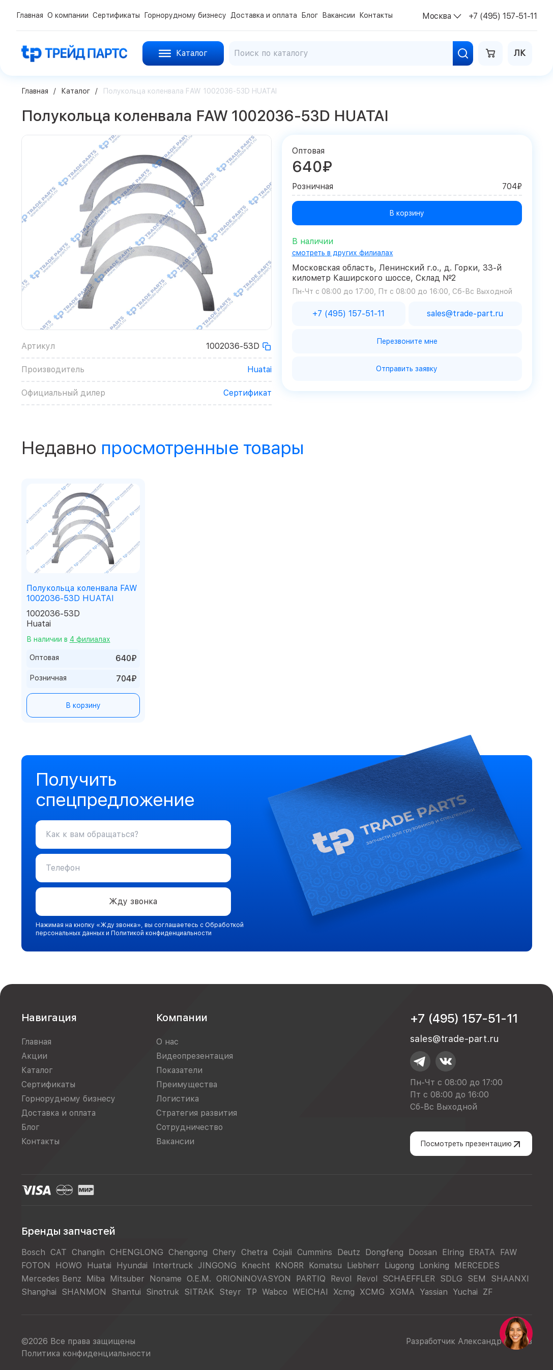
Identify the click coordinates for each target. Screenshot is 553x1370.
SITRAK (199, 1292)
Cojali (282, 1252)
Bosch (33, 1252)
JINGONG (217, 1265)
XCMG (372, 1292)
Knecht (256, 1265)
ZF (487, 1292)
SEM (477, 1279)
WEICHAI (310, 1292)
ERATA (482, 1252)
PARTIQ (311, 1279)
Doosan (423, 1252)
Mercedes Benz (51, 1279)
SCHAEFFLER (409, 1279)
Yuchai (465, 1292)
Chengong (188, 1252)
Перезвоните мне (407, 341)
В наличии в (68, 639)
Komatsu (325, 1265)
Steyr (230, 1292)
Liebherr (363, 1265)
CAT (58, 1252)
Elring (453, 1252)
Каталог (75, 91)
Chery (224, 1252)
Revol (341, 1279)
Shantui (126, 1292)
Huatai (259, 369)
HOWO (68, 1265)
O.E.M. (199, 1279)
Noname (166, 1279)
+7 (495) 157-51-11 (464, 1018)
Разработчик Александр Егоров (469, 1341)
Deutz (348, 1252)
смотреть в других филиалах (342, 253)
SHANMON (84, 1292)
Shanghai (38, 1292)
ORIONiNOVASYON (253, 1279)
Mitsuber (127, 1279)
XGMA (402, 1292)
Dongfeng (384, 1252)
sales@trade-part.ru (454, 1038)
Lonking (434, 1265)
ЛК (520, 53)
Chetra (254, 1252)
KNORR (289, 1265)
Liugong (399, 1265)
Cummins (314, 1252)
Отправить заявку (407, 369)
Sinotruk (162, 1292)
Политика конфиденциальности (86, 1353)
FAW (508, 1252)
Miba (95, 1279)
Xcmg (344, 1292)
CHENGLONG (136, 1252)
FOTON (35, 1265)
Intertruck (173, 1265)
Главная (34, 91)
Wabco (274, 1292)
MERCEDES (477, 1265)
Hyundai (132, 1265)
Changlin (88, 1252)
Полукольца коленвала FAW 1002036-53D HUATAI (81, 593)
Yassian (434, 1292)
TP (251, 1292)
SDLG (451, 1279)
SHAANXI (510, 1279)
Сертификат (247, 393)
